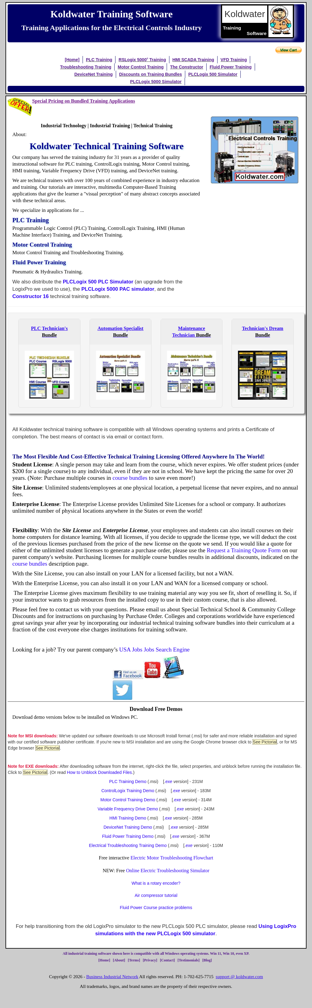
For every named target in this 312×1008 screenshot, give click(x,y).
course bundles (129, 478)
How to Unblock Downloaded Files (99, 772)
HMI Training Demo (127, 818)
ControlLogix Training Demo (127, 790)
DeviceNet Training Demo (128, 827)
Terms (134, 960)
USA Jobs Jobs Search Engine (154, 649)
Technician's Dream (262, 328)
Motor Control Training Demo (128, 799)
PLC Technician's (49, 328)
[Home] (72, 59)
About (119, 960)
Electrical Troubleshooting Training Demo (128, 845)
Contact (167, 960)
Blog (207, 960)
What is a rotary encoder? (156, 883)
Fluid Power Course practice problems (156, 907)
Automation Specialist (121, 328)
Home (104, 960)
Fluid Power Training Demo (128, 836)
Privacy (150, 960)
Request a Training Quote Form (244, 550)
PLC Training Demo (127, 781)
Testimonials (188, 960)
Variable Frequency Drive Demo (128, 808)
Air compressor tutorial (156, 895)
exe (168, 781)
